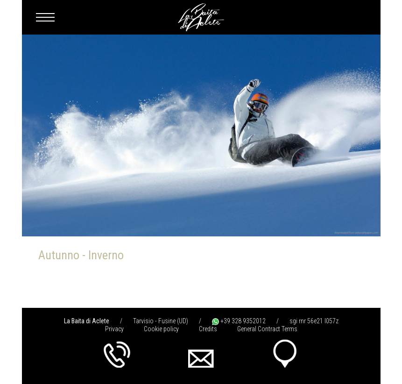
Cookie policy (161, 329)
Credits (208, 329)
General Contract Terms (267, 329)
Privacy (114, 329)
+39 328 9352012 (239, 321)
